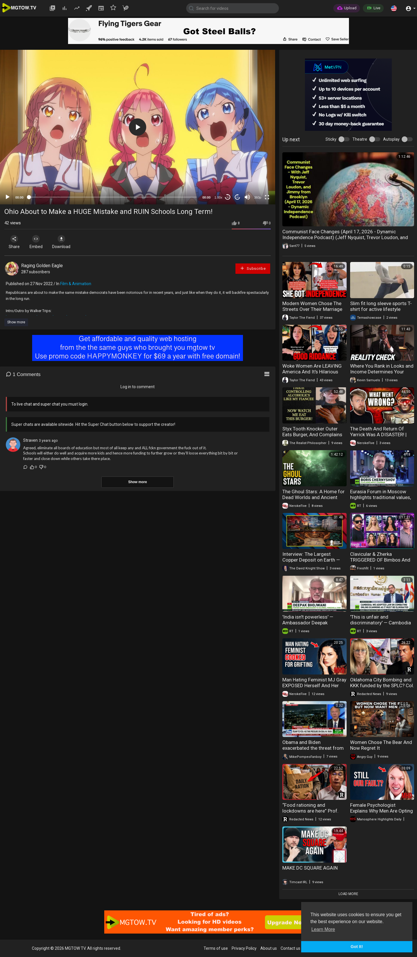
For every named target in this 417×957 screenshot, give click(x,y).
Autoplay (391, 139)
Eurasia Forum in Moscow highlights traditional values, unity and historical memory (380, 497)
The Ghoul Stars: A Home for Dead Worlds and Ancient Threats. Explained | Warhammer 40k (313, 500)
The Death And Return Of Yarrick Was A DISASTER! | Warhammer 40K (378, 434)
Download (65, 242)
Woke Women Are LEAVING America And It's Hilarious (312, 369)
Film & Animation (75, 283)
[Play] (7, 197)
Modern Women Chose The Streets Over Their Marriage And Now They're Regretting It (312, 312)
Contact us (290, 948)
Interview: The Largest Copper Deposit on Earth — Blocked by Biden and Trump (312, 560)
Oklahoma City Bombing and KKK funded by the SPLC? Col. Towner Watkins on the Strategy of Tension (382, 688)
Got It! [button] (357, 946)
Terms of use (216, 948)
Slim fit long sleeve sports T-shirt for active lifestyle (381, 306)
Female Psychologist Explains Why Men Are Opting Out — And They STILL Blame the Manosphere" (381, 813)
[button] (394, 8)
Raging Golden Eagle (42, 265)
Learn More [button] (323, 929)
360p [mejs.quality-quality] (257, 197)
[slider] (113, 197)
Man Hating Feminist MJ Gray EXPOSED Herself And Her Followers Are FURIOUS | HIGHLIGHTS (314, 688)
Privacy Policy (244, 948)
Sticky (330, 139)
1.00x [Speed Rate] (218, 197)
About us (268, 948)
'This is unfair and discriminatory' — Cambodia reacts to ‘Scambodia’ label (380, 622)
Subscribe (253, 268)
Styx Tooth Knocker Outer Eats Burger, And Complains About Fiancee (312, 434)
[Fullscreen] (267, 197)
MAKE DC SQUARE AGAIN (310, 868)
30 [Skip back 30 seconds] (227, 197)
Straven (30, 440)
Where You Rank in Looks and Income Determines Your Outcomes (382, 371)
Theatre (359, 139)
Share (15, 242)
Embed (38, 242)
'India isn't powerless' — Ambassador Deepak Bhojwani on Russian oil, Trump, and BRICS (308, 625)
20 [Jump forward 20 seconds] (237, 197)
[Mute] (247, 197)
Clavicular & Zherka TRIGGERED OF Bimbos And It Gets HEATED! (380, 560)
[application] (137, 127)
